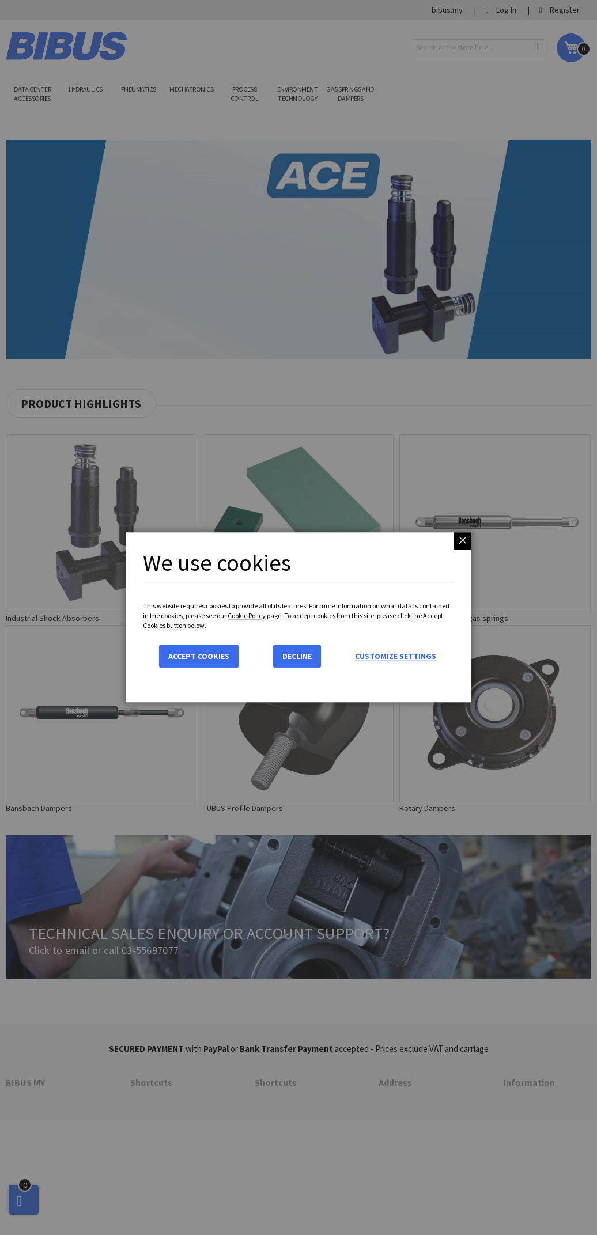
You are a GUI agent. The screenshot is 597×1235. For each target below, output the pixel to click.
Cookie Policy (247, 615)
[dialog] (298, 617)
